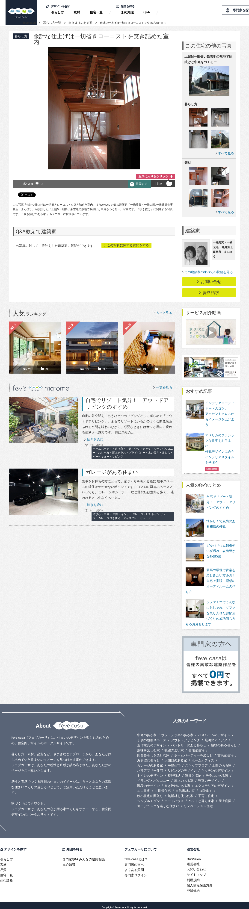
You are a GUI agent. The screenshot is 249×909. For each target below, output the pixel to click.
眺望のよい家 (174, 746)
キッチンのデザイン (215, 766)
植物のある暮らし (224, 741)
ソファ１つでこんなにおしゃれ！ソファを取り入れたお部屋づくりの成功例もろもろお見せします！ (210, 609)
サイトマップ (196, 871)
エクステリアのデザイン (212, 782)
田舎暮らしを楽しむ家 (153, 751)
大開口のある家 (175, 756)
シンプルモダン (148, 797)
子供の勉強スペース (151, 736)
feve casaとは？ (136, 855)
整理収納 (174, 771)
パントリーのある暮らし (188, 741)
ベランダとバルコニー (153, 777)
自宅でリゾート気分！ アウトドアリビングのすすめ (220, 502)
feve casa (29, 22)
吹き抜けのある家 (80, 22)
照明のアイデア (216, 736)
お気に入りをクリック (153, 176)
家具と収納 (193, 771)
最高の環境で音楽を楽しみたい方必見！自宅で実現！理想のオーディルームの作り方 (210, 577)
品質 (3, 866)
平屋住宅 (174, 761)
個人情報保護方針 (200, 881)
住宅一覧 (96, 12)
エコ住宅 (143, 787)
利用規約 (193, 876)
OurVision (194, 855)
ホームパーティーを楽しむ (193, 751)
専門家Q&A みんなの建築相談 (83, 855)
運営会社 (193, 860)
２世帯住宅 (163, 787)
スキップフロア (196, 761)
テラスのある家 (217, 771)
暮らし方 (57, 12)
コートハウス (174, 797)
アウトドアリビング (185, 736)
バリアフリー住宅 (150, 766)
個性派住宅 (196, 746)
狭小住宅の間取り (150, 792)
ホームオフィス (203, 756)
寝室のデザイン (209, 777)
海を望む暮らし (148, 756)
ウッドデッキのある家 (177, 731)
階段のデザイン (148, 782)
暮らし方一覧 (52, 22)
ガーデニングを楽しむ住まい (158, 802)
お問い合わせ (196, 865)
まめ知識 (127, 12)
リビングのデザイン (182, 766)
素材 (77, 12)
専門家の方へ (134, 860)
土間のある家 (221, 761)
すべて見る (226, 153)
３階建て (205, 787)
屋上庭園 (225, 797)
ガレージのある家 (150, 761)
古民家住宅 (225, 751)
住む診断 (6, 876)
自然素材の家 (185, 787)
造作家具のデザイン (151, 741)
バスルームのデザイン (214, 731)
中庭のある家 (147, 731)
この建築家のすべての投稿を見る (208, 272)
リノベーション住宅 (198, 802)
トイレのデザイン (150, 771)
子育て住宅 (206, 792)
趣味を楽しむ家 (148, 746)
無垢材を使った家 (180, 792)
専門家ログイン (136, 871)
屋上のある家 (183, 777)
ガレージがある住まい (112, 472)
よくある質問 (134, 866)
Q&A (146, 12)
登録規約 (193, 886)
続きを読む (95, 439)
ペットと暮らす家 (201, 797)
